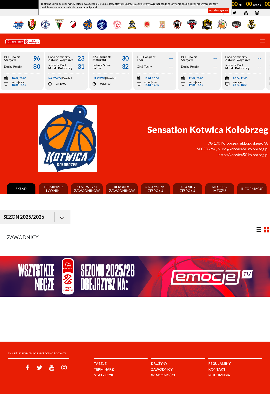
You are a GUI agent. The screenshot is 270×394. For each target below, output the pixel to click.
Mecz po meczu (219, 188)
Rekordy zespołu (187, 188)
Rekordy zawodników (122, 188)
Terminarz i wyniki (53, 188)
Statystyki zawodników (87, 188)
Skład (21, 189)
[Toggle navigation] (262, 41)
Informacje (252, 189)
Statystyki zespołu (155, 188)
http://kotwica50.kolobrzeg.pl (243, 154)
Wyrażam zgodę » (218, 10)
